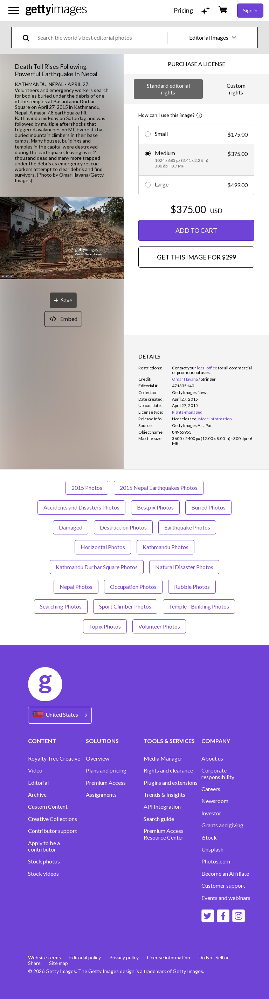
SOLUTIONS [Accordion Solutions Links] (102, 740)
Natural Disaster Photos (184, 567)
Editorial (38, 783)
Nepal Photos (76, 586)
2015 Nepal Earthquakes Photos (159, 487)
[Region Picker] (60, 715)
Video (35, 770)
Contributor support (52, 831)
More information (215, 418)
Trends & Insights (164, 794)
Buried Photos (208, 507)
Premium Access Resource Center (164, 834)
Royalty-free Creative (54, 758)
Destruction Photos (123, 527)
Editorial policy (85, 957)
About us (212, 758)
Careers (210, 789)
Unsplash (212, 849)
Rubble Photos (192, 586)
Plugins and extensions (171, 783)
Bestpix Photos (155, 507)
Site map (58, 963)
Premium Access (106, 783)
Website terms (44, 957)
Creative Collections (52, 819)
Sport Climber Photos (125, 606)
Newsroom (214, 801)
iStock (209, 837)
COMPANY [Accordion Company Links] (215, 740)
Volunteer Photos (159, 626)
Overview (97, 758)
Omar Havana (185, 379)
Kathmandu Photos (165, 547)
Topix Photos (105, 626)
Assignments (101, 794)
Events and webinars (225, 898)
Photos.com (215, 861)
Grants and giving (222, 825)
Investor (211, 813)
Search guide (159, 819)
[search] (29, 37)
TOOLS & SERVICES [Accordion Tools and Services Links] (169, 740)
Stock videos (43, 873)
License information (168, 957)
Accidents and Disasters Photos (81, 507)
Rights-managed (187, 412)
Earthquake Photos (187, 527)
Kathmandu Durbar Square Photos (97, 567)
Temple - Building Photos (199, 606)
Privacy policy (124, 957)
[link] (185, 418)
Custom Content (48, 806)
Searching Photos (61, 606)
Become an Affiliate (225, 873)
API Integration (162, 806)
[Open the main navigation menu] (13, 11)
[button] (62, 239)
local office (207, 367)
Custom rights (236, 88)
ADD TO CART (196, 230)
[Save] (63, 300)
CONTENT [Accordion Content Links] (42, 740)
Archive (37, 794)
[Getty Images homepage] (56, 10)
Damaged (70, 527)
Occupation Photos (133, 586)
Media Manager (163, 758)
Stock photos (44, 861)
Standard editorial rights (168, 88)
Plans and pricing (106, 770)
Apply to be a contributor (44, 846)
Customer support (223, 885)
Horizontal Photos (103, 547)
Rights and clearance (168, 770)
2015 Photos (86, 487)
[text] (101, 37)
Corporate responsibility (217, 773)
